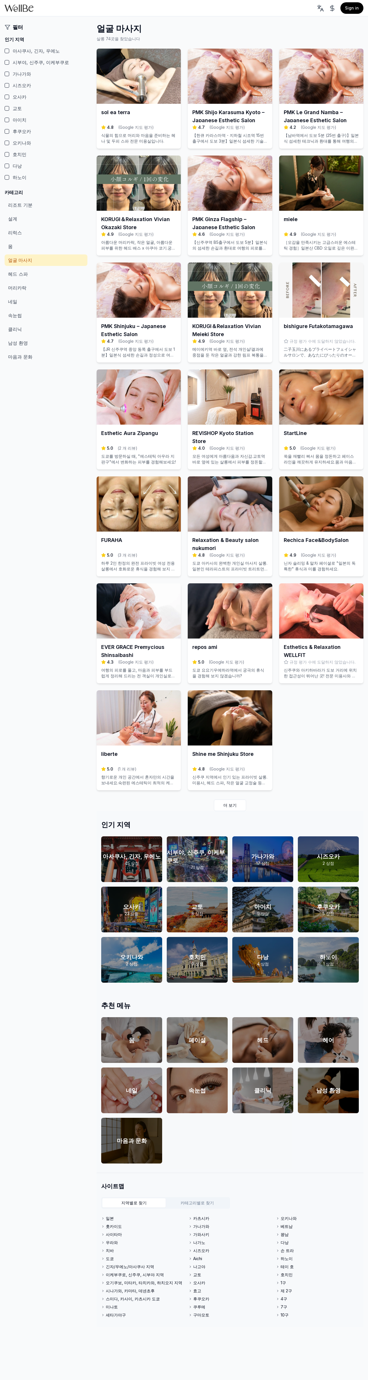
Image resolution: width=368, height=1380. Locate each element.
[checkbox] (7, 51)
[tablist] (165, 1203)
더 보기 (230, 805)
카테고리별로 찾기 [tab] (197, 1202)
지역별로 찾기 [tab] (134, 1202)
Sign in (352, 7)
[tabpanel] (230, 1267)
